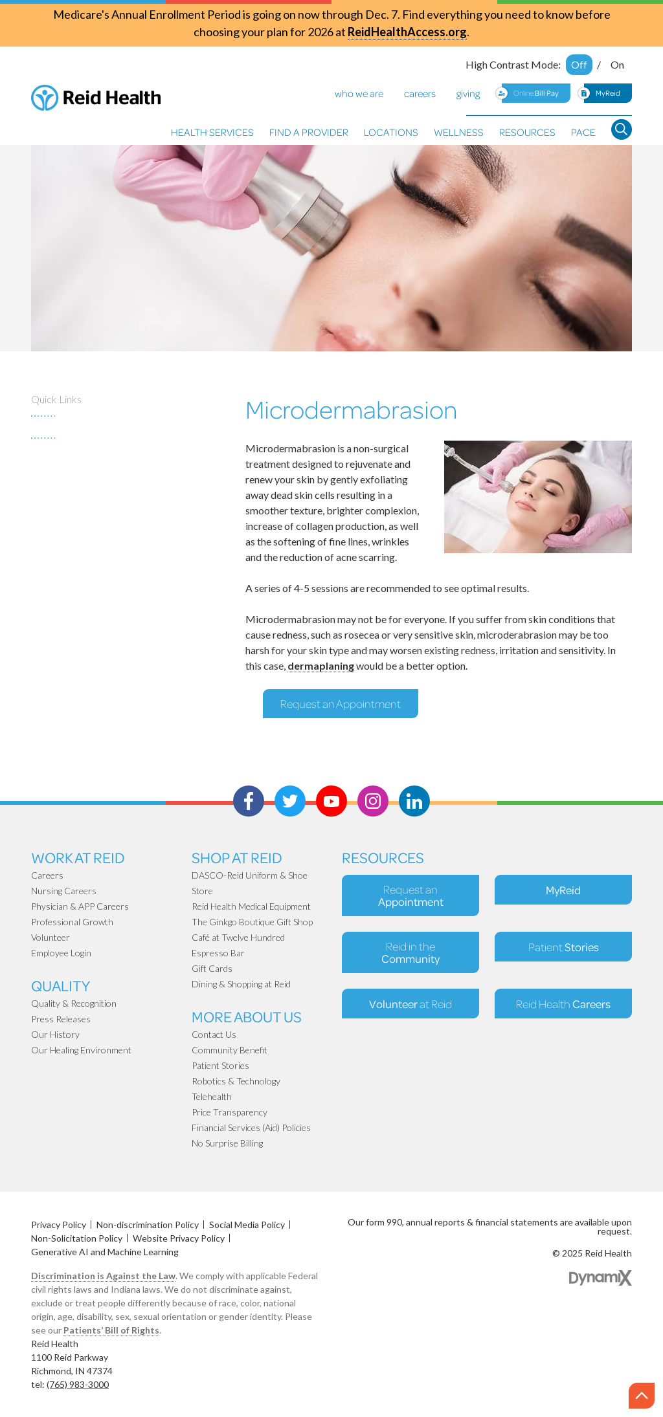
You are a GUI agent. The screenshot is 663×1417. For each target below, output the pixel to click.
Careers (47, 875)
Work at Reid (78, 857)
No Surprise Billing (227, 1142)
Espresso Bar (218, 952)
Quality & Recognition (74, 1003)
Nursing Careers (63, 890)
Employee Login (61, 952)
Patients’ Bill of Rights (111, 1329)
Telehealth (212, 1096)
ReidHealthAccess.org (407, 32)
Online (536, 93)
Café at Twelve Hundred (238, 937)
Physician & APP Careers (80, 906)
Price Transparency (229, 1111)
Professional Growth (72, 921)
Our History (55, 1034)
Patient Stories (220, 1065)
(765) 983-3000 (78, 1384)
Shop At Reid (237, 857)
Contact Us (214, 1034)
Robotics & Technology (236, 1080)
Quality (60, 985)
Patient (563, 946)
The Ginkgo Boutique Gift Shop (252, 921)
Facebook (248, 801)
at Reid (410, 1003)
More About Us (247, 1016)
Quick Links (56, 399)
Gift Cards (212, 968)
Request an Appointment (340, 703)
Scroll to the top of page (643, 1396)
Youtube (331, 801)
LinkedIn (414, 801)
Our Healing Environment (81, 1049)
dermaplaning (320, 665)
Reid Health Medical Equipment (251, 906)
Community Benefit (229, 1049)
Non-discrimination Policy (147, 1224)
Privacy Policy (58, 1224)
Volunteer (50, 937)
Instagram (372, 801)
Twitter (290, 801)
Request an (411, 895)
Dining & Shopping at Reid (241, 983)
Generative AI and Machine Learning (105, 1251)
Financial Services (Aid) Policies (251, 1127)
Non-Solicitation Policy (76, 1238)
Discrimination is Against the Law (103, 1275)
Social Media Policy (247, 1224)
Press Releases (61, 1018)
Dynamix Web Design (600, 1278)
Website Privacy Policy (179, 1238)
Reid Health (563, 1003)
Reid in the (410, 952)
